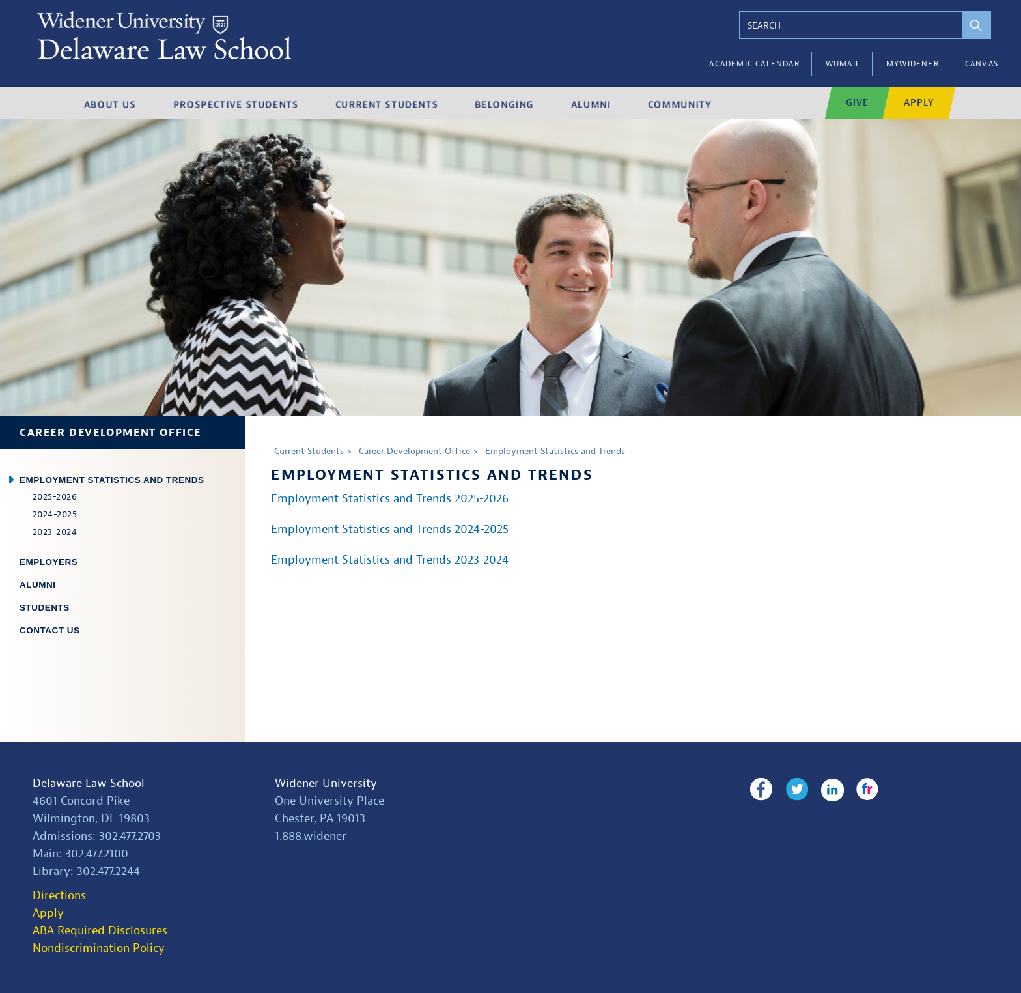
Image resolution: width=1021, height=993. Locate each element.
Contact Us (50, 630)
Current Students (309, 451)
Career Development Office (110, 432)
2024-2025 (55, 514)
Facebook (760, 789)
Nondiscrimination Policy (99, 948)
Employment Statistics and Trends (112, 479)
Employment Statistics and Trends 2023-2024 (390, 560)
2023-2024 (55, 532)
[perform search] (973, 25)
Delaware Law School (89, 783)
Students (45, 607)
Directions (59, 895)
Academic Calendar (754, 64)
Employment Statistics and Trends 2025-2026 (390, 498)
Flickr (865, 789)
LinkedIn (830, 789)
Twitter (795, 789)
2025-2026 (55, 496)
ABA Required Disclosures (100, 930)
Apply (48, 913)
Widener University (326, 783)
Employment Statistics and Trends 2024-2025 (390, 529)
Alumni (38, 585)
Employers (48, 562)
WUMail (843, 64)
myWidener (912, 64)
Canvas (981, 64)
